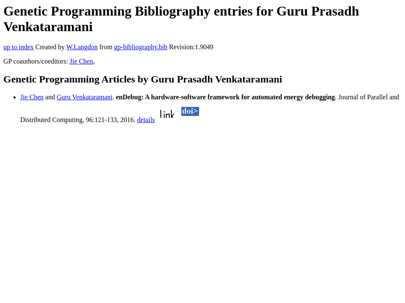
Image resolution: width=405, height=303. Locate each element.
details (146, 119)
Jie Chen (81, 61)
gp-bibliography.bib (141, 46)
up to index (18, 46)
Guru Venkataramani (85, 97)
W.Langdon (82, 46)
